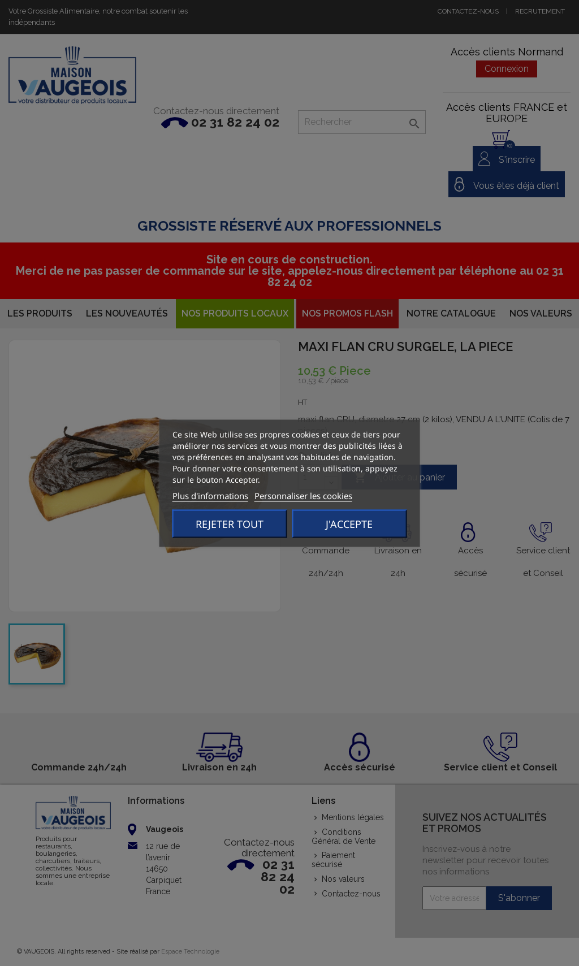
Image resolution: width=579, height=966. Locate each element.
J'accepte (349, 523)
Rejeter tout (229, 523)
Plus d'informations (210, 495)
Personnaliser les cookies (303, 495)
